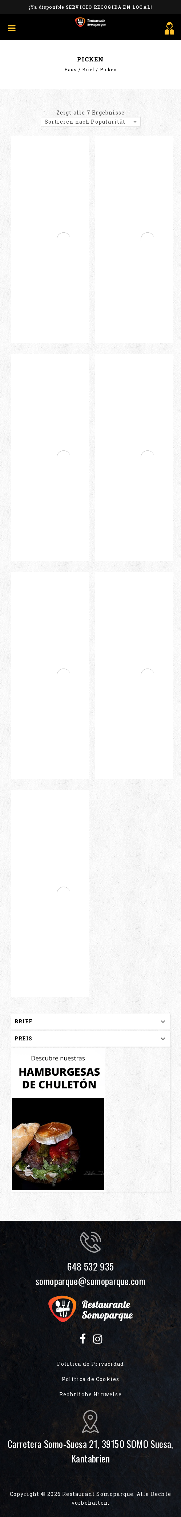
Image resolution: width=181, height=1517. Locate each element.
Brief (88, 69)
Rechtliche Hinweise (90, 1394)
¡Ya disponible (90, 7)
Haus (70, 69)
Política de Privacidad (90, 1363)
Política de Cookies (91, 1379)
